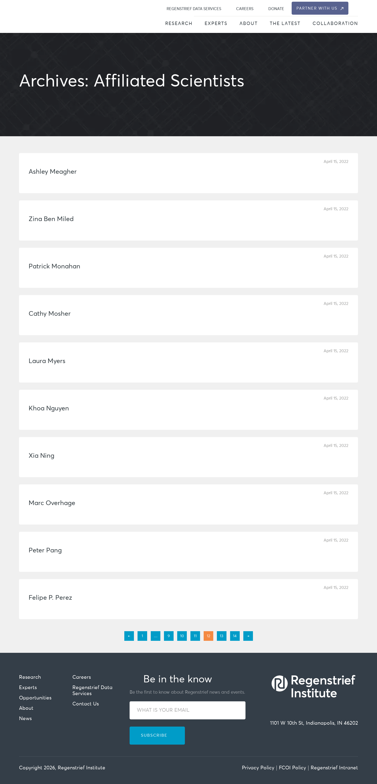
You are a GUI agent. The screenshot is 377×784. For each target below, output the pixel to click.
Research (179, 23)
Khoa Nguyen (49, 408)
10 (182, 636)
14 (235, 636)
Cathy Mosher (50, 314)
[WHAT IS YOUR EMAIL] (187, 710)
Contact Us (85, 704)
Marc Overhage (52, 503)
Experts (216, 23)
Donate (276, 9)
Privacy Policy (258, 768)
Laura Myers (47, 361)
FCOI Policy (292, 768)
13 (221, 636)
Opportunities (35, 698)
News (25, 718)
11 (195, 636)
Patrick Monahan (54, 266)
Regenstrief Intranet (334, 768)
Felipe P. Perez (50, 598)
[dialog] (355, 8)
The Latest (285, 23)
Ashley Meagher (53, 172)
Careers (244, 9)
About (248, 23)
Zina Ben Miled (51, 219)
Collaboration (335, 23)
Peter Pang (45, 550)
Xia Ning (41, 456)
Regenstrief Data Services (194, 9)
